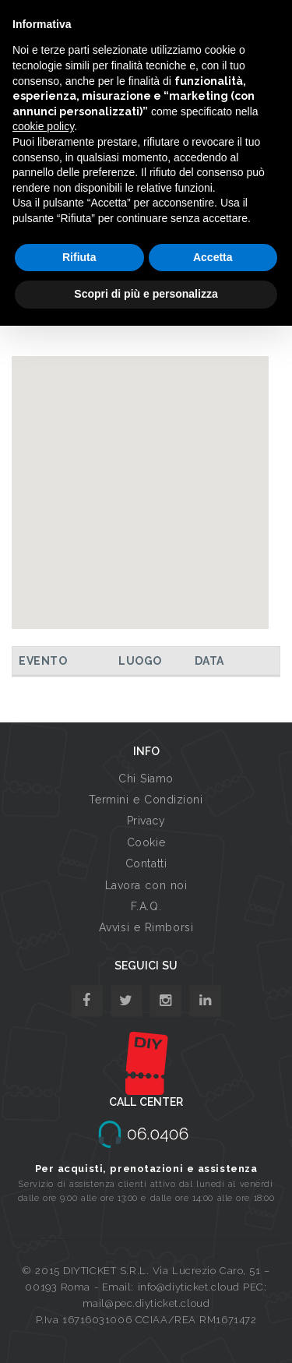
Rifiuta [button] (79, 257)
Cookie (146, 842)
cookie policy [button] (43, 126)
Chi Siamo (146, 778)
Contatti (146, 863)
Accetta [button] (213, 257)
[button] (140, 478)
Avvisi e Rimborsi (146, 927)
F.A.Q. (146, 906)
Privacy (146, 820)
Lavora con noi (146, 885)
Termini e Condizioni (145, 799)
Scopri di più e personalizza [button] (145, 294)
